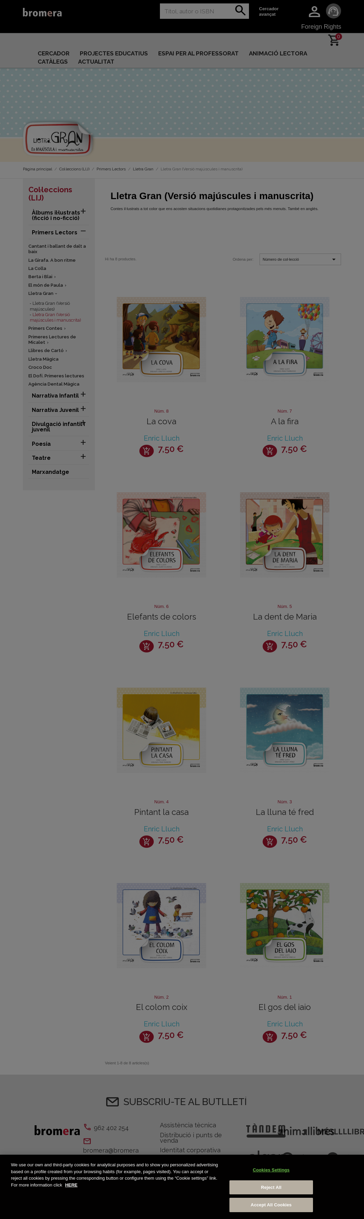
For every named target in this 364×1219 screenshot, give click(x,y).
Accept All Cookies (271, 1204)
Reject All (271, 1187)
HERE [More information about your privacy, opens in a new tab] (71, 1185)
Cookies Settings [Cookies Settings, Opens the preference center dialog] (271, 1169)
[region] (182, 1187)
